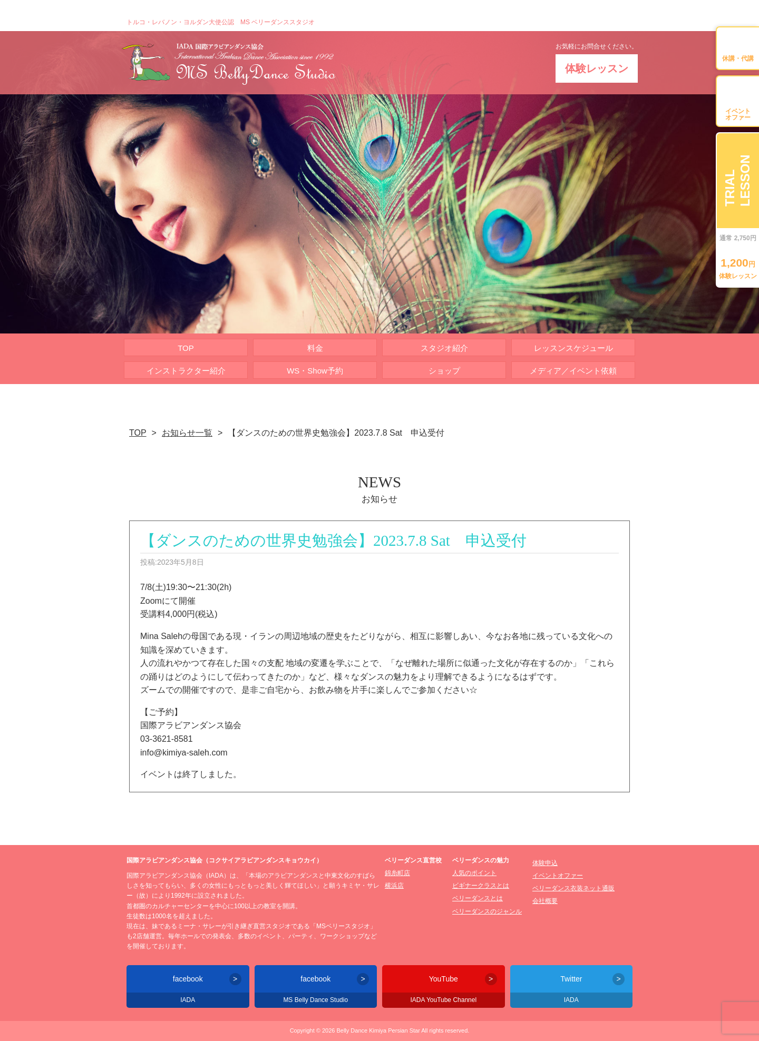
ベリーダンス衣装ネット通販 (573, 888)
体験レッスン (596, 68)
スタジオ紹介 (444, 347)
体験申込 (545, 863)
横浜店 (394, 885)
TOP (186, 347)
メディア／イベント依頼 (573, 370)
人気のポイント (474, 873)
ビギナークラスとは (480, 885)
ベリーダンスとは (477, 898)
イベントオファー (557, 875)
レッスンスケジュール (573, 347)
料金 (315, 347)
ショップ (444, 370)
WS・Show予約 (315, 370)
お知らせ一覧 (187, 432)
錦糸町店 (397, 873)
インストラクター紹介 (186, 370)
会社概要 (545, 901)
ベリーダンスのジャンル (487, 911)
